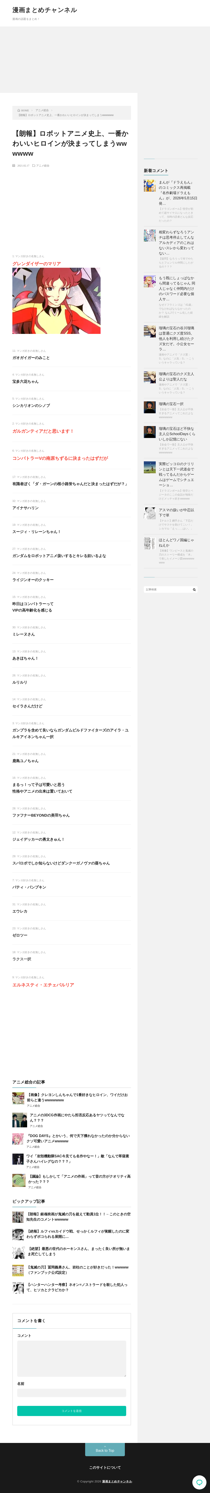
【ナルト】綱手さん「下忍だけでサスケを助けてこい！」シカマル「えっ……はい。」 (176, 524)
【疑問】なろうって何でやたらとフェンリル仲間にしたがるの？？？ (176, 262)
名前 (20, 1384)
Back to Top (105, 1450)
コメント (24, 1336)
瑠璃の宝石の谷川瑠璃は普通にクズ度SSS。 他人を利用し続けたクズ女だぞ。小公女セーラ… (176, 338)
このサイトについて (105, 1467)
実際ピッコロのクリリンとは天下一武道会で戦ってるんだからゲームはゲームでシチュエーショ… (176, 474)
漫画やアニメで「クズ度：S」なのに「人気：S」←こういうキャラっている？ (176, 358)
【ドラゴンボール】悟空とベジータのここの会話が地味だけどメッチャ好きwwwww (176, 494)
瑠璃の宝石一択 (171, 404)
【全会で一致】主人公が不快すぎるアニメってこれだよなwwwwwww (176, 413)
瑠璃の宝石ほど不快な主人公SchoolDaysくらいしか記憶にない (177, 434)
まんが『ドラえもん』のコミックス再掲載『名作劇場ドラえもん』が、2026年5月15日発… (178, 192)
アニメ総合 (42, 165)
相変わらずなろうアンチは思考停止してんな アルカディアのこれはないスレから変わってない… (176, 242)
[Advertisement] (105, 59)
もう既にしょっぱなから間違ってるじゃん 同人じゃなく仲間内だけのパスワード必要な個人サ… (177, 288)
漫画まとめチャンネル (44, 10)
